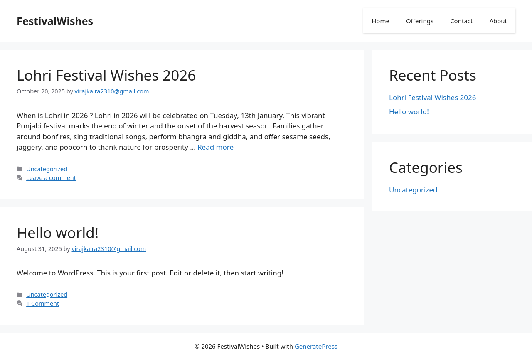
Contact (461, 21)
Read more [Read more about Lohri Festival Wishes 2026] (215, 147)
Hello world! (58, 232)
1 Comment (42, 303)
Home (380, 21)
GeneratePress (316, 346)
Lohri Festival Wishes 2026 (106, 75)
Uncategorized (46, 169)
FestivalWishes (55, 21)
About (498, 21)
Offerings (419, 21)
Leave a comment (51, 178)
